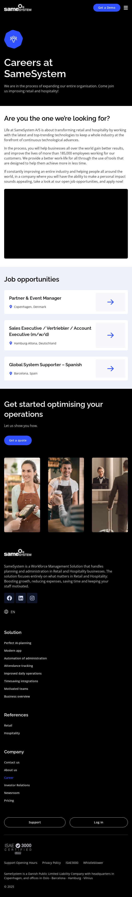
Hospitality (12, 733)
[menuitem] (13, 611)
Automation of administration (25, 658)
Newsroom (11, 793)
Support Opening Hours (20, 863)
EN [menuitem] (13, 612)
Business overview (17, 696)
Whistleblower (93, 863)
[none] (13, 611)
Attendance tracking (18, 666)
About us (10, 770)
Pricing (9, 800)
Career (8, 778)
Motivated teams (16, 689)
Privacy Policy (51, 863)
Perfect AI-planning (17, 643)
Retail (8, 725)
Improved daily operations (23, 673)
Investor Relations (17, 785)
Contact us (11, 762)
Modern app (13, 651)
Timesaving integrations (21, 681)
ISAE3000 (72, 863)
